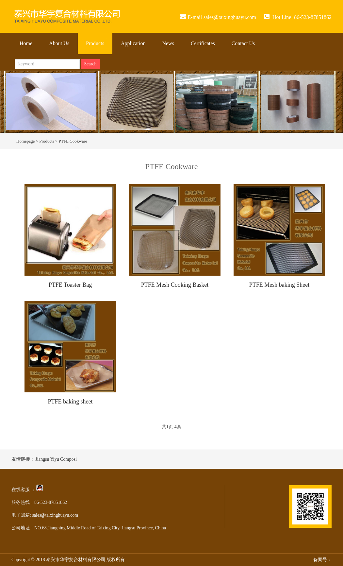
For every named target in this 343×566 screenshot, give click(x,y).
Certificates (203, 43)
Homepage (25, 141)
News (168, 43)
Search (90, 63)
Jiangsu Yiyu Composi (56, 459)
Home (26, 43)
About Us (59, 43)
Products (95, 43)
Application (133, 43)
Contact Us (243, 43)
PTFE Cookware (73, 141)
